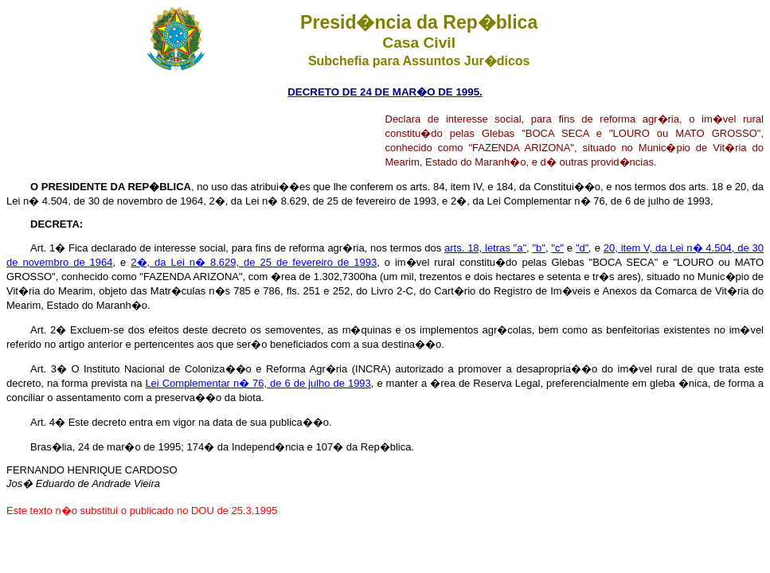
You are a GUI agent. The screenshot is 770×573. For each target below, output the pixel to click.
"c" (557, 248)
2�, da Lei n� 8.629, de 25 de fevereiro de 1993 (254, 262)
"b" (538, 248)
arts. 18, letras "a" (485, 248)
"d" (582, 248)
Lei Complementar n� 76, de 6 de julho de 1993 (257, 383)
